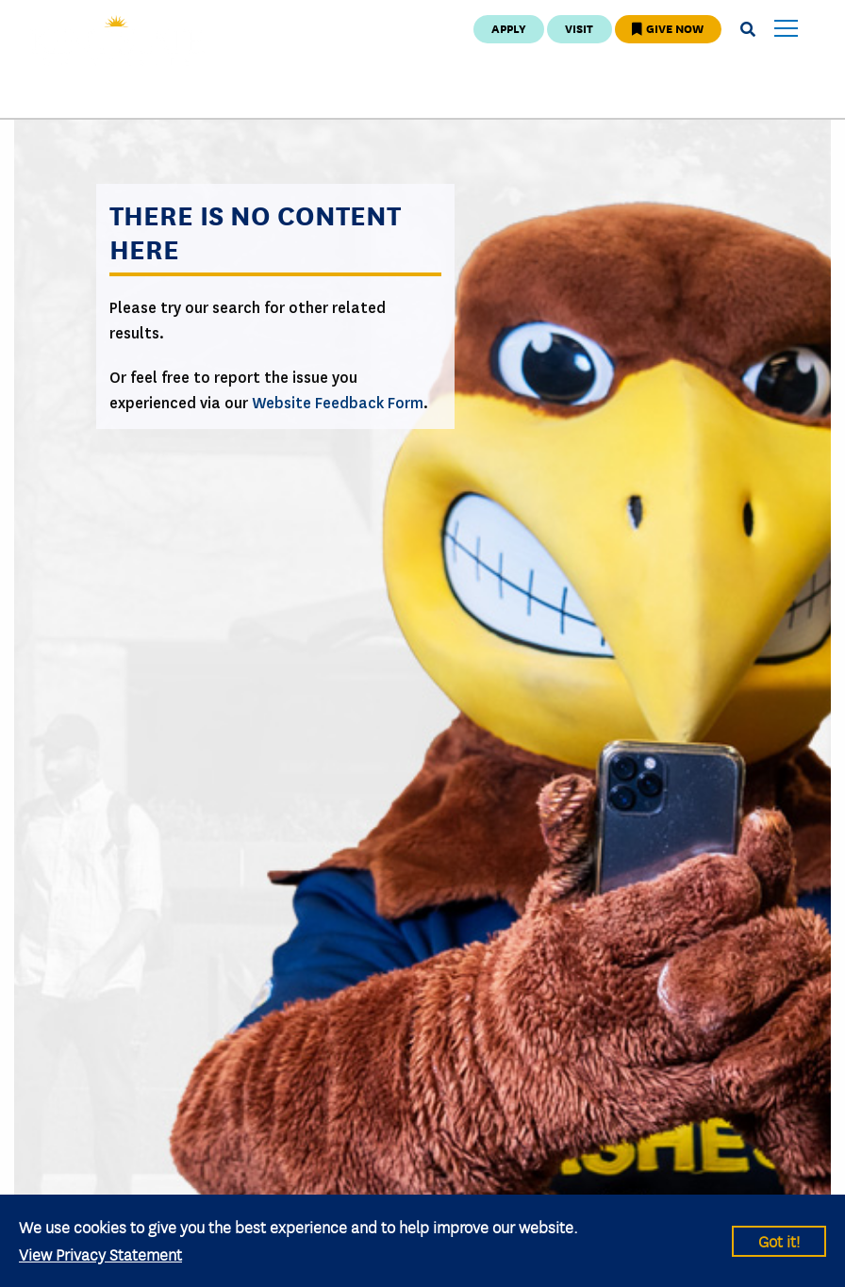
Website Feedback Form (337, 403)
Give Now (668, 28)
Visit (579, 28)
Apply (508, 28)
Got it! (779, 1240)
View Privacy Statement (100, 1253)
